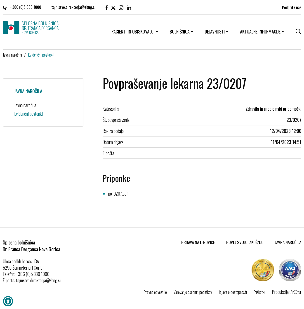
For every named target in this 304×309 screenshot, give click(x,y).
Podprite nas (291, 6)
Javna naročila (12, 54)
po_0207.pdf (118, 193)
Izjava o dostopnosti (233, 292)
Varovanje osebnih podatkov (193, 292)
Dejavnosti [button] (215, 31)
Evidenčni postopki (41, 54)
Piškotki (259, 292)
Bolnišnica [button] (180, 31)
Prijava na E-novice (198, 242)
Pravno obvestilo (155, 292)
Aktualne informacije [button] (260, 31)
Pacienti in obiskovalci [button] (133, 31)
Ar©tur (295, 292)
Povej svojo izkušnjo (245, 242)
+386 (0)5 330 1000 (22, 7)
